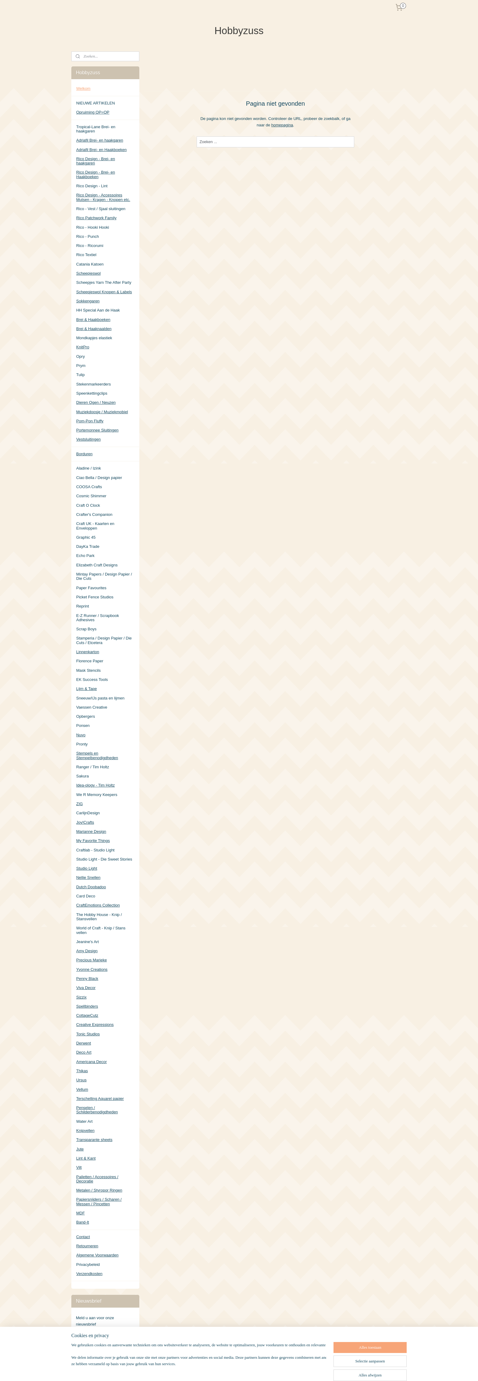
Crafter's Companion (94, 514)
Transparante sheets (94, 1139)
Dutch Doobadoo (91, 887)
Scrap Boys (86, 629)
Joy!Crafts (85, 822)
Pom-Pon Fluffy (89, 421)
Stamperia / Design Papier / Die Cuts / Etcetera (104, 640)
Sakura (82, 776)
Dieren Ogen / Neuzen (96, 402)
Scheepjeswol (88, 273)
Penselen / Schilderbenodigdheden (97, 1109)
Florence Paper (89, 661)
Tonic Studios (88, 1034)
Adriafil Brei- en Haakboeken (101, 149)
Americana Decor (91, 1061)
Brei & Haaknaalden (94, 328)
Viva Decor (85, 987)
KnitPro (82, 347)
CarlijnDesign (88, 813)
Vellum (82, 1089)
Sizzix (81, 997)
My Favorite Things (93, 840)
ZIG (79, 803)
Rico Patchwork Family (96, 218)
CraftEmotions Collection (98, 905)
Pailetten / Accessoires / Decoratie (97, 1179)
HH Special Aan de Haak (98, 310)
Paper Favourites (91, 588)
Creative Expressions (95, 1024)
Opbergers (85, 716)
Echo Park (85, 555)
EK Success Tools (92, 679)
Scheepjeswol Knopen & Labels (104, 292)
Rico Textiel (86, 254)
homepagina (282, 124)
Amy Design (87, 951)
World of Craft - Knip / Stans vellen (101, 930)
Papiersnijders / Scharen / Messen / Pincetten (99, 1201)
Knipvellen (85, 1130)
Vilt (79, 1167)
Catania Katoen (90, 264)
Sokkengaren (88, 301)
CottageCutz (87, 1015)
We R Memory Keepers (96, 794)
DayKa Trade (87, 546)
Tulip (80, 374)
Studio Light (86, 868)
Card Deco (85, 896)
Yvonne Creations (92, 969)
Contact (83, 1237)
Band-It (82, 1222)
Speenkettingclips (91, 393)
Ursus (81, 1080)
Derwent (83, 1043)
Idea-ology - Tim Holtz (95, 785)
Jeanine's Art (87, 941)
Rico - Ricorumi (89, 245)
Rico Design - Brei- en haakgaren (95, 161)
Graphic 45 (86, 537)
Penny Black (87, 978)
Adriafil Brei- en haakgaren (99, 140)
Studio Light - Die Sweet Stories (104, 859)
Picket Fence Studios (94, 597)
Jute (80, 1149)
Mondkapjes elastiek (94, 338)
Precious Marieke (91, 960)
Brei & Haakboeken (93, 319)
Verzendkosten (89, 1273)
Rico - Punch (87, 236)
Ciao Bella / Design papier (99, 477)
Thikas (82, 1071)
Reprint (82, 606)
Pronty (82, 744)
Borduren (84, 454)
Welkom (83, 88)
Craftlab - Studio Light (95, 850)
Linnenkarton (87, 652)
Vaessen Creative (91, 707)
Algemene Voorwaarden (97, 1255)
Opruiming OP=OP (92, 112)
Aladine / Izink (88, 468)
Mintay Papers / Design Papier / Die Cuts (104, 576)
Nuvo (80, 735)
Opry (80, 356)
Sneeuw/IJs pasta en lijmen (100, 698)
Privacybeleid (88, 1264)
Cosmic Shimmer (91, 496)
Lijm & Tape (86, 688)
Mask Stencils (88, 670)
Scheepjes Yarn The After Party (103, 282)
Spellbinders (87, 1006)
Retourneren (87, 1246)
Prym (80, 365)
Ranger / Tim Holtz (92, 767)
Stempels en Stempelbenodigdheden (97, 755)
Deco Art (83, 1052)
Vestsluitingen (88, 439)
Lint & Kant (86, 1158)
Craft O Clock (88, 505)
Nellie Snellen (88, 877)
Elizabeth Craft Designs (97, 565)
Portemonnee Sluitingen (97, 430)
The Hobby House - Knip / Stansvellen (99, 916)
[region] (198, 1361)
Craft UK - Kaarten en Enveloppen (95, 525)
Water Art (84, 1121)
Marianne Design (91, 831)
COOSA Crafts (89, 486)
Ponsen (83, 725)
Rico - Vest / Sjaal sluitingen (100, 208)
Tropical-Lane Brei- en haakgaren (95, 129)
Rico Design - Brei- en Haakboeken (95, 174)
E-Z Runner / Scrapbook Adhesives (97, 617)
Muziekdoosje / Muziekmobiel (102, 412)
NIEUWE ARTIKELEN (95, 103)
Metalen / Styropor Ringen (99, 1190)
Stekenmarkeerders (93, 384)
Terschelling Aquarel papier (100, 1098)
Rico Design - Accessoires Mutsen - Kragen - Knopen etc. (103, 197)
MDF (80, 1213)
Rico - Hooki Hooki (92, 227)
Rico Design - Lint (92, 186)
